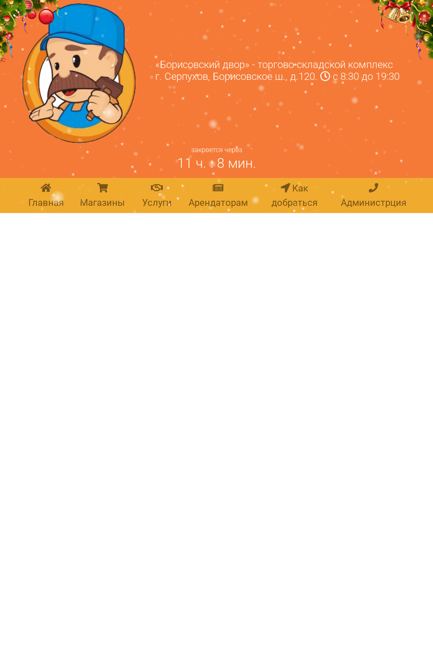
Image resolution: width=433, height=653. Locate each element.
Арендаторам (218, 195)
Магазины (102, 195)
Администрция (373, 195)
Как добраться (294, 195)
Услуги (157, 195)
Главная (46, 195)
